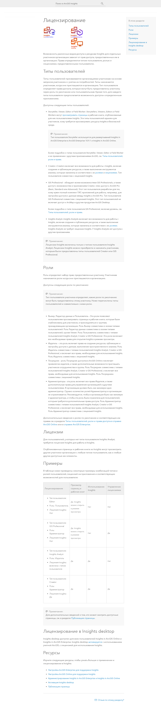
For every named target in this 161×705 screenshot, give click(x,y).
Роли (131, 30)
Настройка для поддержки (73, 670)
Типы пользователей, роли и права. (65, 212)
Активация (61, 682)
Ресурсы (133, 50)
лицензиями (111, 172)
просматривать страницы (74, 115)
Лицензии (133, 34)
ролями (99, 172)
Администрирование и (84, 678)
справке (77, 424)
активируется (95, 642)
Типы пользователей (139, 26)
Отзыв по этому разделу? (111, 700)
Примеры (133, 38)
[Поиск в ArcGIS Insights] (78, 3)
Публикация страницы (83, 618)
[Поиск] (102, 3)
